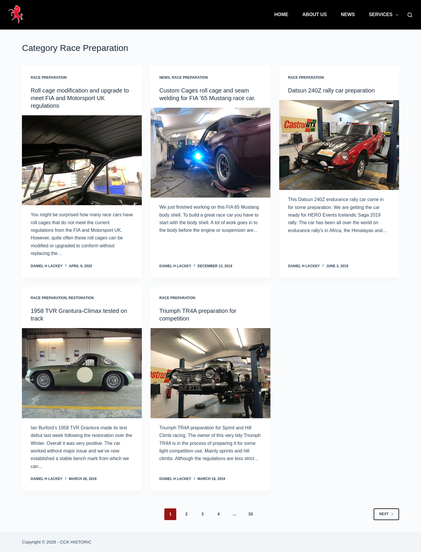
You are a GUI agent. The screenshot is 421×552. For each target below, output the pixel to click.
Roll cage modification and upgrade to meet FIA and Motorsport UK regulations (80, 98)
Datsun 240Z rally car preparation (331, 90)
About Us (314, 14)
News (348, 14)
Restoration (81, 298)
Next (386, 514)
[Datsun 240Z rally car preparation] (339, 145)
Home (281, 14)
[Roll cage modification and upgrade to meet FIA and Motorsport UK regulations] (82, 160)
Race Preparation (49, 78)
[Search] (410, 15)
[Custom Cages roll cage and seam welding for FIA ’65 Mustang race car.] (210, 153)
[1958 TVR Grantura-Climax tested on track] (82, 373)
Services (385, 14)
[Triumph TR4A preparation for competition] (210, 373)
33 (250, 514)
